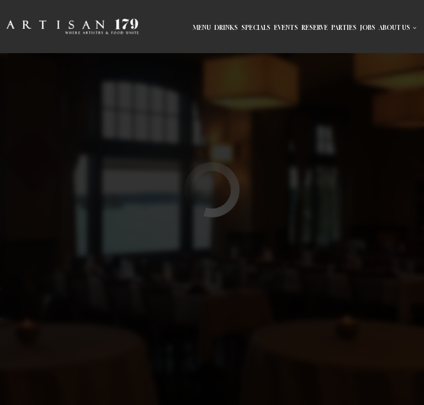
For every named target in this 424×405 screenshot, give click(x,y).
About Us (398, 28)
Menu (202, 27)
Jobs (367, 27)
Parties (344, 27)
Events (286, 27)
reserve (314, 27)
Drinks (226, 27)
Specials (256, 27)
